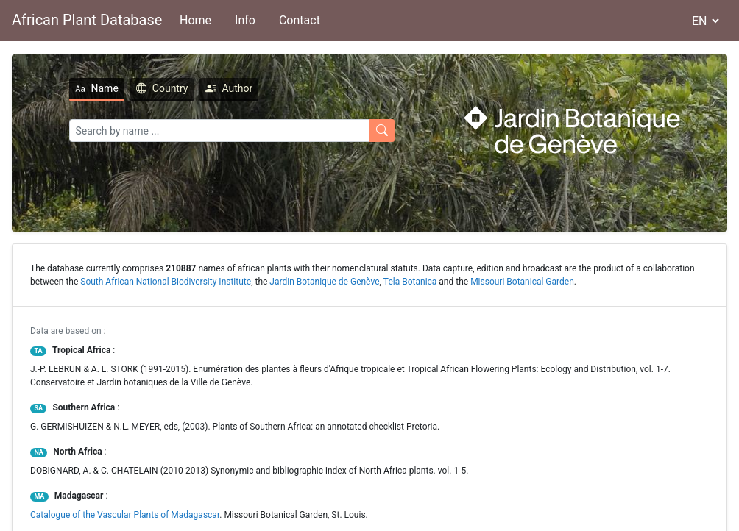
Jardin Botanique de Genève (324, 282)
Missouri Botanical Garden (522, 282)
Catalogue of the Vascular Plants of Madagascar (124, 515)
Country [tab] (162, 88)
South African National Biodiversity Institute (165, 282)
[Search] (219, 130)
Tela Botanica (410, 282)
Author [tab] (228, 88)
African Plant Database (87, 20)
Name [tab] (97, 88)
